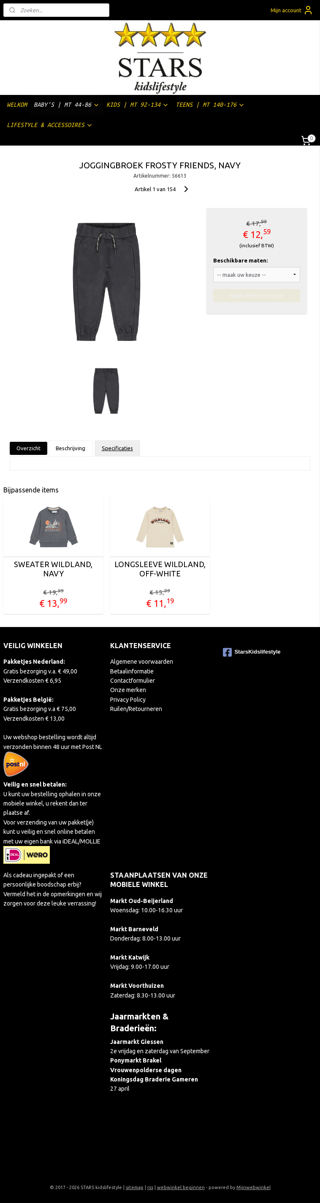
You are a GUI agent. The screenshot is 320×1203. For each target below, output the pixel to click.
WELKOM (17, 104)
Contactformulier (132, 680)
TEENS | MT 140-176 (210, 104)
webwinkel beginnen (181, 1187)
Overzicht (28, 448)
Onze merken (128, 690)
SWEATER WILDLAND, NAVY (53, 569)
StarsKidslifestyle (251, 652)
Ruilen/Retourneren (136, 709)
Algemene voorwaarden (141, 661)
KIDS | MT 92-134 (137, 104)
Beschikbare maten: (240, 260)
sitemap (135, 1187)
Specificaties (117, 448)
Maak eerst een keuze (256, 295)
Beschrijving (70, 448)
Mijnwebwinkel (253, 1187)
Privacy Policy (128, 699)
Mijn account (292, 10)
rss (150, 1187)
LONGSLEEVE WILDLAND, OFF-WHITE (160, 569)
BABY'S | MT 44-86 (67, 104)
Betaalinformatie (132, 671)
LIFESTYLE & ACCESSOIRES (50, 125)
